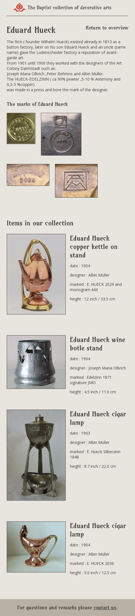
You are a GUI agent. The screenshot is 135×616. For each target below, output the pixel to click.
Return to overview (107, 27)
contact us (105, 607)
